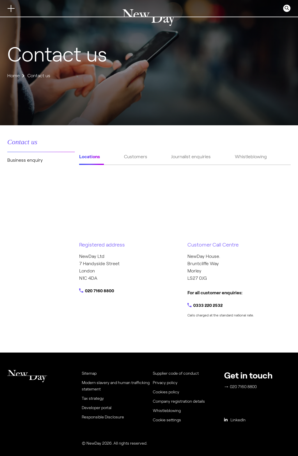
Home (13, 75)
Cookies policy (166, 392)
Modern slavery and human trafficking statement (116, 385)
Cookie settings (167, 420)
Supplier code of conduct (176, 373)
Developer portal (96, 407)
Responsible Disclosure (103, 417)
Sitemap (89, 373)
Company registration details (179, 401)
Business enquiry (25, 160)
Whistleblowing (167, 410)
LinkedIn (235, 420)
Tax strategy (93, 398)
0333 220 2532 (208, 305)
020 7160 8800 (99, 290)
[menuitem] (187, 421)
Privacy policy (165, 382)
